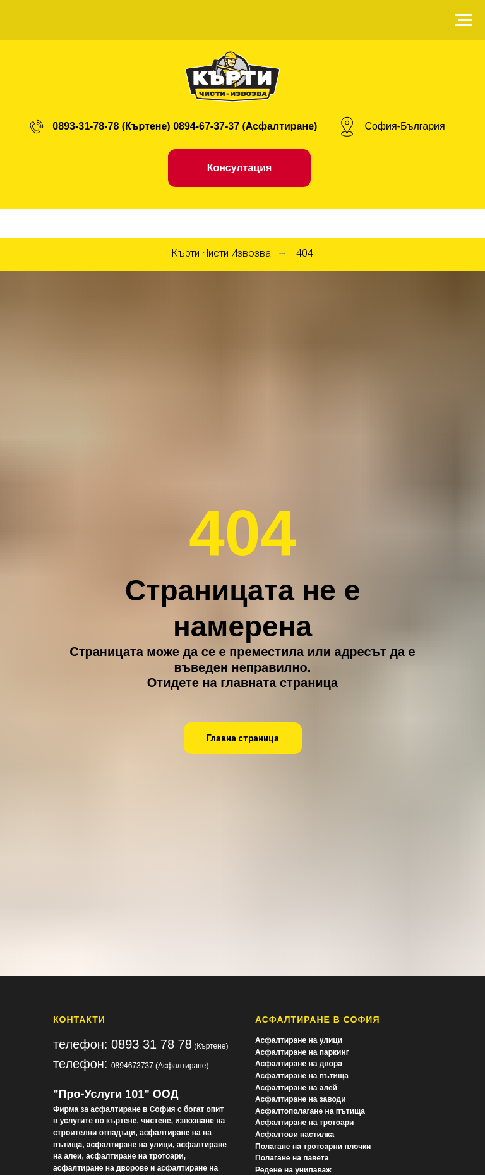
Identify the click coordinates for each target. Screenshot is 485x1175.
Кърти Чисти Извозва (221, 253)
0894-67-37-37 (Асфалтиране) (245, 126)
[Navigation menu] (463, 20)
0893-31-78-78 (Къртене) (111, 126)
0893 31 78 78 (151, 1044)
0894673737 (132, 1065)
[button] (239, 168)
